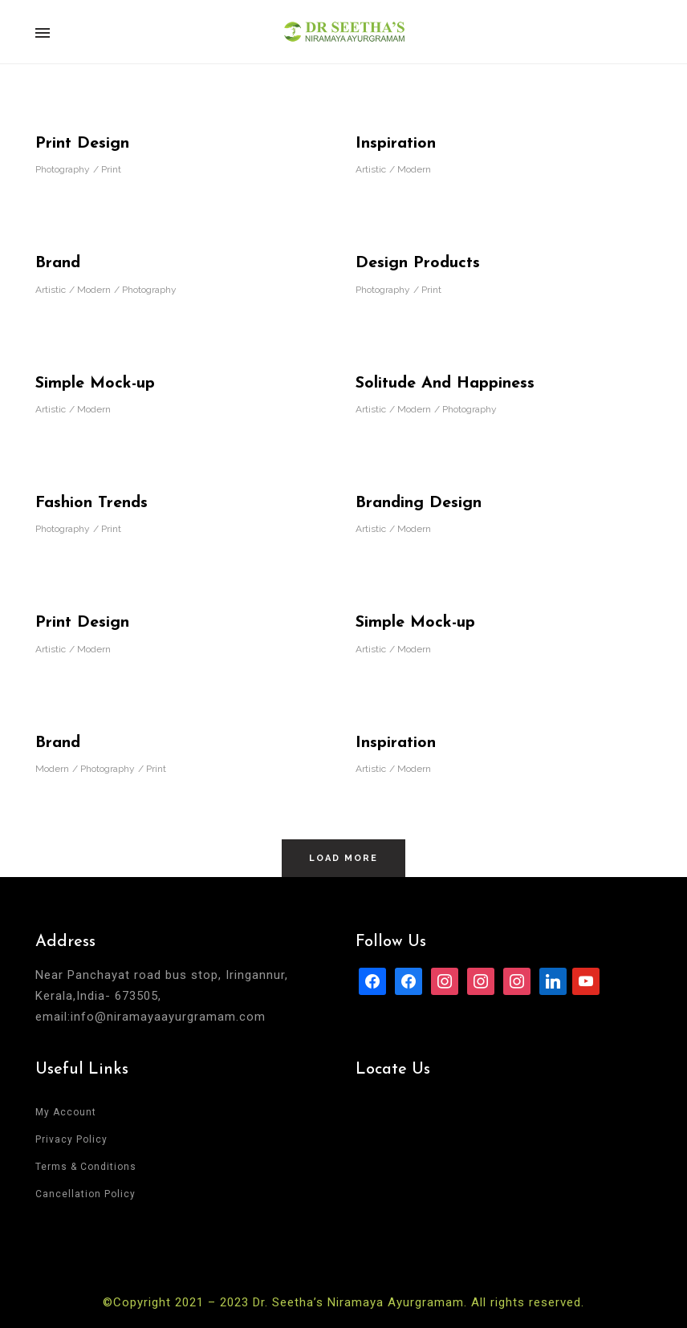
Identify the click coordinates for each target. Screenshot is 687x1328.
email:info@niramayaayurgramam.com (150, 1016)
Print (111, 169)
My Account (65, 1112)
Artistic (371, 169)
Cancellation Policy (85, 1194)
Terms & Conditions (85, 1166)
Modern (414, 169)
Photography (62, 169)
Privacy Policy (71, 1139)
